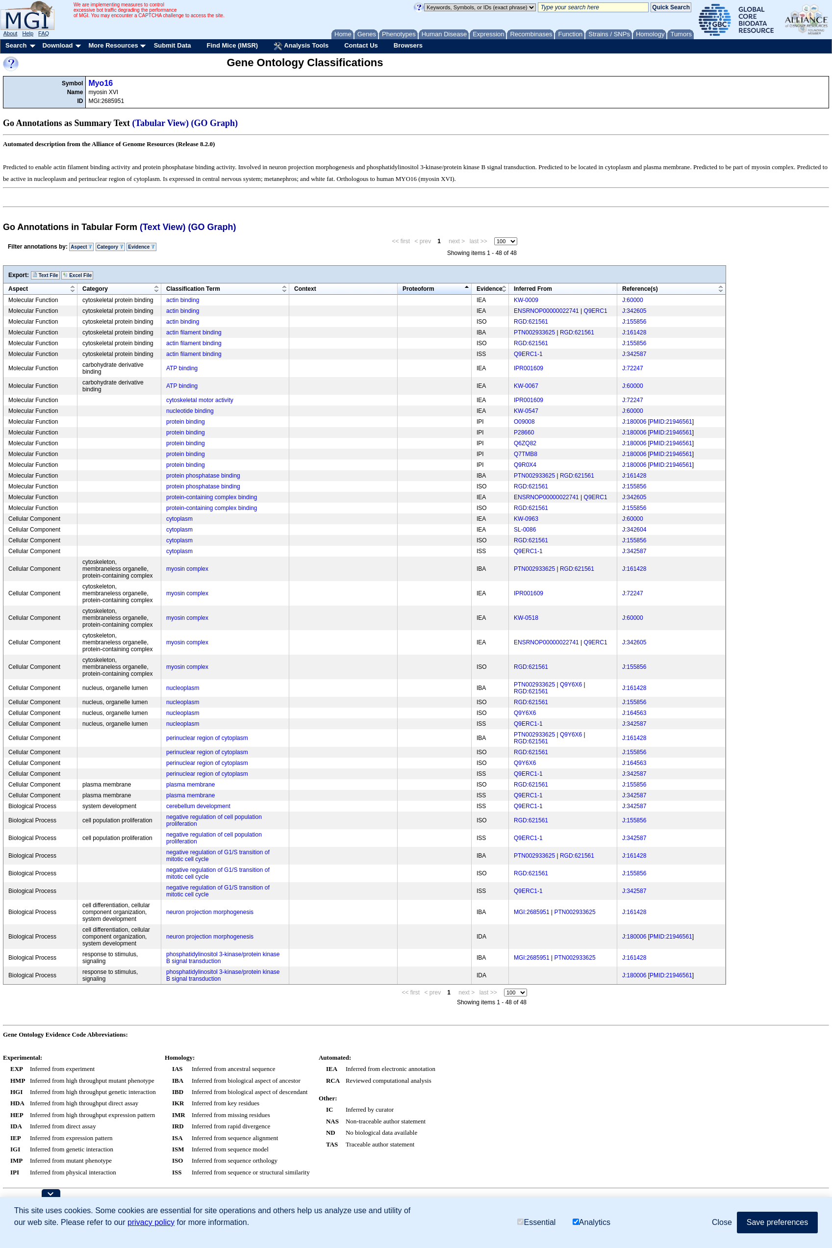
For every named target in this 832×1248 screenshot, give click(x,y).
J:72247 (632, 368)
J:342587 (634, 354)
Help (27, 33)
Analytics (591, 1222)
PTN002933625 (534, 332)
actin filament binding (194, 332)
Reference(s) (640, 288)
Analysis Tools (301, 46)
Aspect (81, 247)
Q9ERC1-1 (528, 354)
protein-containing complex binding (211, 497)
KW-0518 (526, 617)
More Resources (113, 45)
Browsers (408, 45)
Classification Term (193, 288)
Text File (45, 275)
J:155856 (634, 321)
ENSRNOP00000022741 (546, 310)
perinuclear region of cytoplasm (207, 738)
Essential (536, 1222)
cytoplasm (179, 518)
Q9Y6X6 (571, 684)
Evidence (141, 247)
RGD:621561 (531, 321)
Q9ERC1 (595, 310)
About (10, 33)
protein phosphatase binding (203, 475)
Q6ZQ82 (525, 443)
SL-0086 (525, 529)
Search (15, 45)
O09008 (524, 421)
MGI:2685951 (532, 912)
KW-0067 (526, 385)
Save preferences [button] (777, 1222)
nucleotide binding (190, 411)
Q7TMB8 (525, 454)
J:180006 (634, 421)
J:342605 (634, 310)
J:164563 (634, 713)
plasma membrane (190, 784)
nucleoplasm (182, 688)
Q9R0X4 (525, 464)
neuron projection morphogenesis (209, 912)
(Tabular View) (160, 123)
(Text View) (162, 227)
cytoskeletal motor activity (199, 400)
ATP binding (182, 368)
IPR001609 (528, 368)
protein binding (185, 421)
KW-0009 (526, 300)
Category (110, 247)
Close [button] (722, 1222)
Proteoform (418, 288)
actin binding (182, 300)
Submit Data (172, 45)
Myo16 (100, 83)
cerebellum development (198, 806)
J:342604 (634, 529)
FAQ (43, 33)
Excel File (77, 275)
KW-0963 (526, 518)
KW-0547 (526, 411)
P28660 (524, 432)
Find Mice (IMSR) (232, 45)
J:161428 (634, 332)
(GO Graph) (214, 123)
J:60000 (632, 300)
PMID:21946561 (671, 421)
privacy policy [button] (151, 1222)
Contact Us (361, 45)
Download (57, 45)
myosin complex (187, 568)
